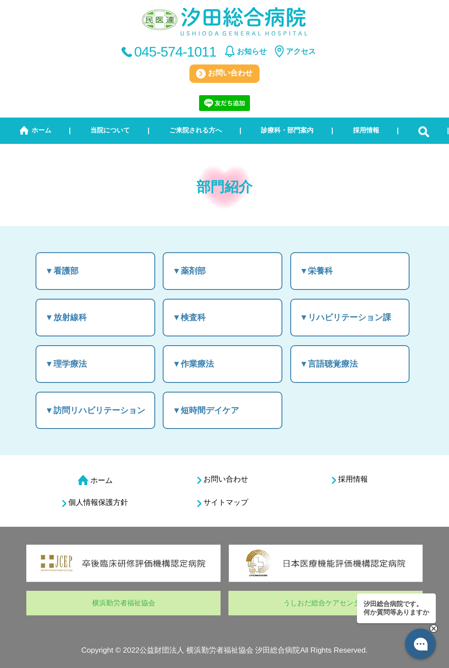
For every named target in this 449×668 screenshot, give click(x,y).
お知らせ (252, 51)
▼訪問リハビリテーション (95, 410)
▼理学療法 (66, 363)
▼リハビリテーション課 (346, 317)
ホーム (41, 130)
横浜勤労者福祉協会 (123, 603)
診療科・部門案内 (287, 130)
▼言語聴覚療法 (329, 363)
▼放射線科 (66, 317)
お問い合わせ (224, 74)
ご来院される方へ (195, 130)
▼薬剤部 (189, 270)
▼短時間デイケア (205, 410)
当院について (110, 130)
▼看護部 (61, 270)
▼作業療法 (193, 363)
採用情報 (366, 130)
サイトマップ (222, 502)
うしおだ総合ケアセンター (325, 603)
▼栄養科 (316, 270)
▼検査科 (189, 317)
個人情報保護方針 (95, 502)
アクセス (301, 51)
